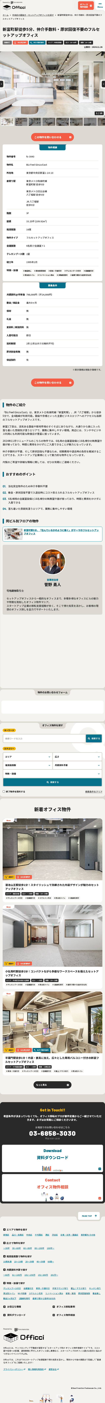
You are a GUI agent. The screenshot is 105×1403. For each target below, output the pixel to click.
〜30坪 (6, 1248)
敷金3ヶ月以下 (9, 1298)
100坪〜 (50, 1248)
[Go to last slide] (1, 84)
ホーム (6, 15)
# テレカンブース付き (73, 271)
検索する (96, 738)
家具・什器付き (43, 1288)
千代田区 (39, 1234)
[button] (7, 122)
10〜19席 (18, 1261)
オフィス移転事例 (66, 1306)
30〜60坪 (16, 1248)
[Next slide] (103, 84)
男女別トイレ (9, 1293)
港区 (47, 1234)
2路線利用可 (24, 1298)
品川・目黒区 (18, 1234)
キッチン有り (95, 1288)
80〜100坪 (39, 1248)
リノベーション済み (54, 1293)
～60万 (6, 1274)
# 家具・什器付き (55, 271)
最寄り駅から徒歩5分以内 (44, 1298)
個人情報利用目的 (36, 1369)
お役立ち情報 (14, 1306)
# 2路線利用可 (62, 275)
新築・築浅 (71, 1293)
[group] (52, 83)
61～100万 (17, 1274)
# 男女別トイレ (29, 275)
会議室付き (28, 1288)
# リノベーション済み (46, 275)
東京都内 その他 (88, 1234)
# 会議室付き (88, 271)
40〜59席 (40, 1261)
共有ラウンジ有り (60, 1288)
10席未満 (7, 1261)
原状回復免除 (84, 1293)
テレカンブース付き (12, 1288)
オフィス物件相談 (66, 1315)
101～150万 (29, 1274)
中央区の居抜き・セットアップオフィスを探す (33, 15)
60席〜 (51, 1261)
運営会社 (53, 1369)
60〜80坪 (27, 1248)
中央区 (29, 1234)
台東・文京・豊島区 (69, 1234)
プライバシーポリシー (13, 1369)
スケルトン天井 (36, 1293)
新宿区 (6, 1234)
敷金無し (97, 1293)
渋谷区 (55, 1234)
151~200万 (43, 1274)
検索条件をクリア (93, 792)
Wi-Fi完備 (22, 1293)
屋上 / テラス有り (78, 1288)
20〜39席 (29, 1261)
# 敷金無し (27, 271)
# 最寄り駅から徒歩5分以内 (80, 275)
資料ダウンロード (16, 1315)
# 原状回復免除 (40, 271)
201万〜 (54, 1274)
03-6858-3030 (52, 1133)
